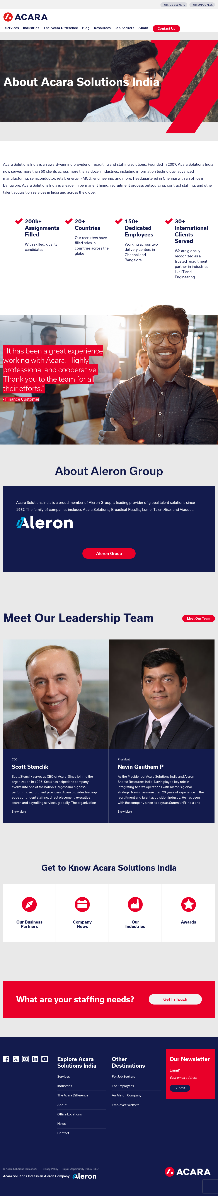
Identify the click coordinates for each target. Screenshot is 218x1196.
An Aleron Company (126, 1095)
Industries (31, 27)
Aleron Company (56, 1176)
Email (175, 1070)
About (143, 27)
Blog (86, 27)
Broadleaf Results (125, 509)
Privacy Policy (50, 1168)
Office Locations (69, 1114)
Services (12, 27)
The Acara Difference (60, 27)
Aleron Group (109, 553)
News (61, 1123)
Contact (63, 1133)
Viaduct (186, 509)
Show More (19, 811)
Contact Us (166, 28)
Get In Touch (175, 999)
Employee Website (125, 1105)
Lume (147, 509)
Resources (102, 27)
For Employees (202, 4)
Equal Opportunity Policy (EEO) (81, 1168)
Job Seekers (124, 27)
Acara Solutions (96, 509)
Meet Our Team (198, 618)
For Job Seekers (174, 4)
